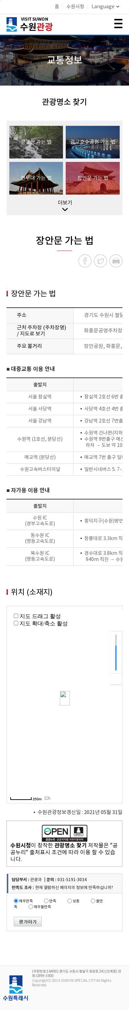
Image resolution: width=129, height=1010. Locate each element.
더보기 (65, 205)
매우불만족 (42, 907)
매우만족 (26, 901)
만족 (52, 901)
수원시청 (75, 7)
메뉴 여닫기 (118, 23)
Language (105, 7)
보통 (76, 901)
